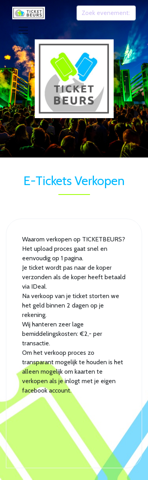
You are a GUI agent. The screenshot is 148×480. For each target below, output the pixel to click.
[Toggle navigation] (23, 30)
